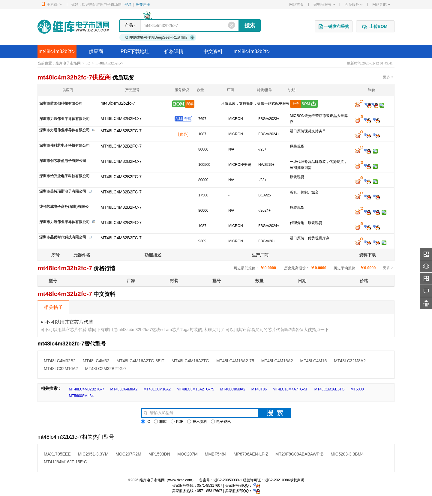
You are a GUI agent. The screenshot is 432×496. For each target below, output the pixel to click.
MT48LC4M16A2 (277, 360)
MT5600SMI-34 (81, 396)
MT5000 (357, 389)
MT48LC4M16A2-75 (235, 360)
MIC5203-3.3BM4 (347, 454)
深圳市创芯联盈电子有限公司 (62, 161)
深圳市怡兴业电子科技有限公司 (64, 176)
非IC (160, 422)
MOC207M (187, 454)
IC (88, 63)
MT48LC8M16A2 (157, 389)
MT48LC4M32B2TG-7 (86, 389)
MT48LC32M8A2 (350, 360)
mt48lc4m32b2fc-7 (57, 53)
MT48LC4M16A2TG (190, 360)
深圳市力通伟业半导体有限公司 (64, 119)
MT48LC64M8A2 (124, 389)
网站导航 (381, 4)
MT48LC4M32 (96, 360)
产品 (128, 25)
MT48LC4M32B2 (60, 360)
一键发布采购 (333, 27)
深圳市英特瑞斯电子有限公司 (62, 191)
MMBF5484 (215, 454)
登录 (128, 4)
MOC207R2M (128, 454)
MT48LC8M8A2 (232, 389)
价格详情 (174, 51)
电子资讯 (221, 422)
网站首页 (296, 4)
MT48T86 (259, 389)
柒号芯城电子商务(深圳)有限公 (63, 207)
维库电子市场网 (68, 63)
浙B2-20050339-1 (228, 480)
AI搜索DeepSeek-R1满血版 (160, 37)
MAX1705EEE (57, 454)
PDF (177, 422)
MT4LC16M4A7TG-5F (290, 389)
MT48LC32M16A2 (61, 368)
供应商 (96, 51)
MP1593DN (159, 454)
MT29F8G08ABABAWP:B (299, 454)
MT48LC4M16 (313, 360)
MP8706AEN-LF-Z (251, 454)
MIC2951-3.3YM (93, 454)
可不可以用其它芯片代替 (66, 321)
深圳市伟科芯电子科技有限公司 (64, 145)
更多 (388, 77)
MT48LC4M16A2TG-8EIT (140, 360)
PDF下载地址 (135, 51)
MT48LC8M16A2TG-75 (195, 389)
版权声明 (297, 480)
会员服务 (353, 4)
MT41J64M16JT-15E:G (65, 461)
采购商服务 (324, 4)
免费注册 (143, 4)
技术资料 (197, 422)
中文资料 (213, 51)
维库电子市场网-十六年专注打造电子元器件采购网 (73, 26)
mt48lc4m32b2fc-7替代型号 (252, 53)
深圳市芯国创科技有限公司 (60, 103)
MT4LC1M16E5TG (329, 389)
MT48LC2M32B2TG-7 (106, 368)
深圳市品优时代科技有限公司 (62, 237)
